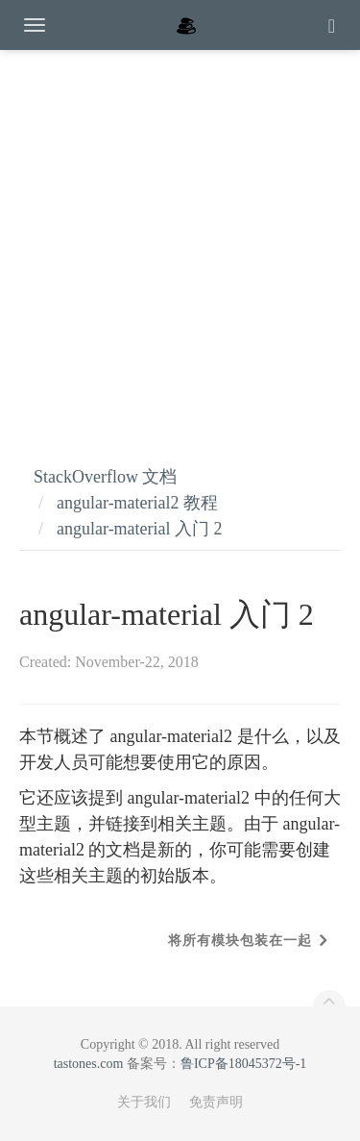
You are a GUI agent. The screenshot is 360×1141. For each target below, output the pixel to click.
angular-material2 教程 (137, 502)
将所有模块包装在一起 (240, 940)
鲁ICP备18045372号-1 (243, 1063)
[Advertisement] (180, 238)
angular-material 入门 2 (140, 528)
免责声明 (216, 1102)
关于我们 (144, 1102)
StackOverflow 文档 (105, 476)
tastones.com (89, 1063)
